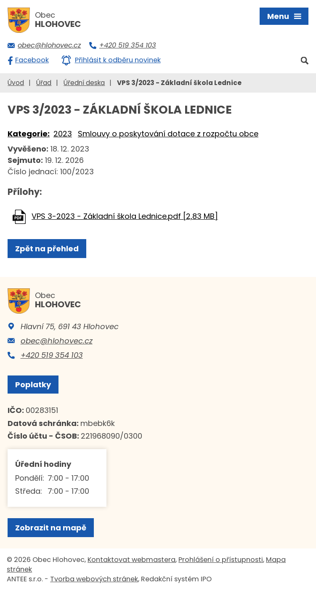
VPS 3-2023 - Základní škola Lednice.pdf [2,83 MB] (125, 216)
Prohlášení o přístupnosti (220, 559)
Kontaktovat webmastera (131, 559)
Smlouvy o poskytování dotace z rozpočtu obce (168, 133)
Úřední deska (84, 82)
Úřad (43, 82)
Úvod (16, 82)
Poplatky (33, 384)
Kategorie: (29, 133)
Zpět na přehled (47, 248)
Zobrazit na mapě (50, 527)
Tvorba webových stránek (94, 579)
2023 (62, 133)
